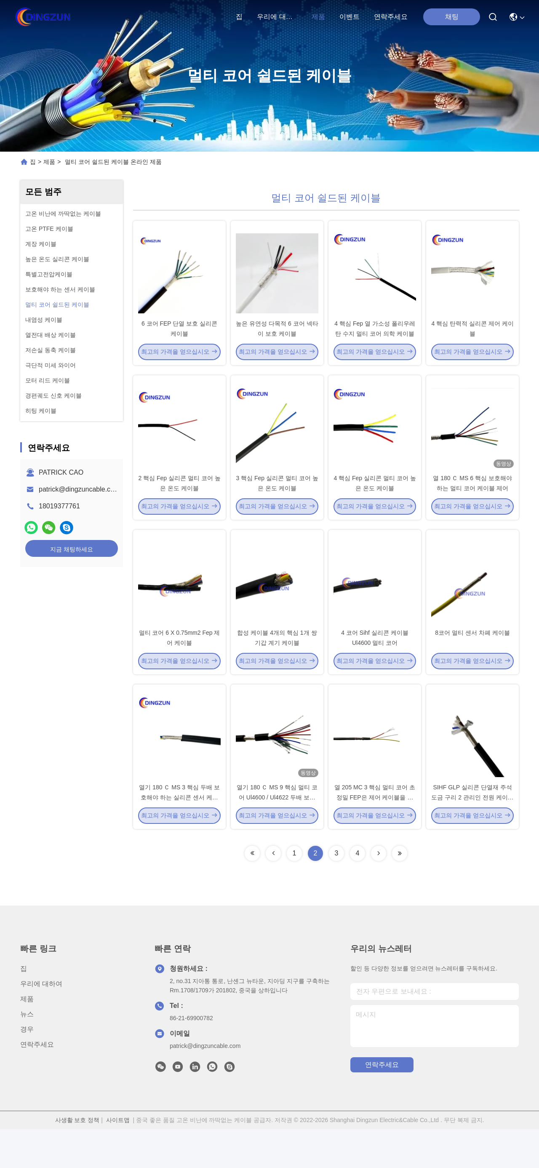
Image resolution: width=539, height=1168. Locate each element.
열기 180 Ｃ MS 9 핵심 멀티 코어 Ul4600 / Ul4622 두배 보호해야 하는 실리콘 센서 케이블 (277, 835)
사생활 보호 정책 (77, 1158)
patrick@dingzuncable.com (79, 489)
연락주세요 (391, 16)
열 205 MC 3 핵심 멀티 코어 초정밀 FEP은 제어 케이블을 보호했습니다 (374, 835)
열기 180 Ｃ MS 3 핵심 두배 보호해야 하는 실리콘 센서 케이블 (179, 835)
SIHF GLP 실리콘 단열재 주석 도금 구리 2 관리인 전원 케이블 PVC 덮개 (472, 835)
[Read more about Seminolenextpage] (252, 892)
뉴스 (27, 1052)
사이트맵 (118, 1158)
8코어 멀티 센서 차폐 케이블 (472, 661)
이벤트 (349, 16)
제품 (318, 16)
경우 (27, 1068)
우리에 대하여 (277, 16)
